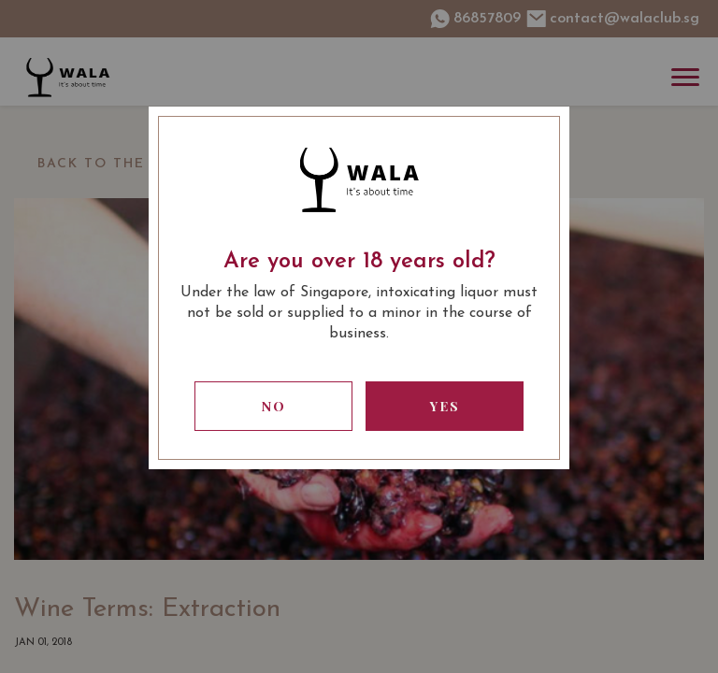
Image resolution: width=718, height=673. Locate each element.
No (274, 406)
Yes (445, 406)
